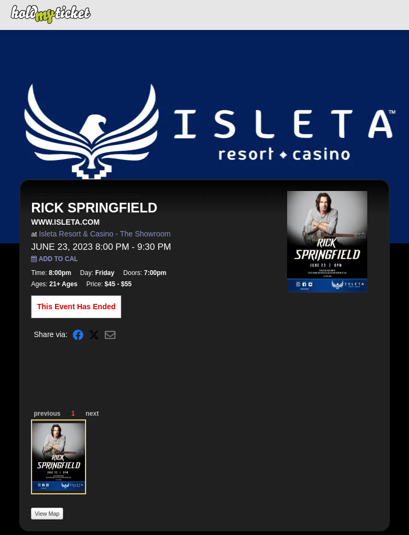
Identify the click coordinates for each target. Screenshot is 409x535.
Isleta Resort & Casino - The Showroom (105, 234)
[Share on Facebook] (78, 334)
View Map (47, 513)
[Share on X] (94, 334)
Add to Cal (54, 259)
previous (47, 413)
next (92, 413)
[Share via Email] (110, 334)
